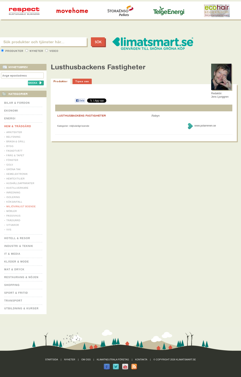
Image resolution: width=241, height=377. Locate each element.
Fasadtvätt (14, 150)
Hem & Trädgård (17, 126)
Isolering (13, 197)
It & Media (12, 253)
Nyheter (34, 51)
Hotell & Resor (17, 238)
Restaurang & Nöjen (21, 277)
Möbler (11, 211)
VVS (8, 229)
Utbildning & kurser (21, 308)
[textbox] (43, 41)
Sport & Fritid (16, 292)
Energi (9, 118)
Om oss (86, 359)
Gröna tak (13, 169)
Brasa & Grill (15, 141)
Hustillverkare (17, 188)
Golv (9, 164)
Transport (13, 300)
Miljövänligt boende (21, 206)
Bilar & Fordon (17, 102)
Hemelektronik (17, 174)
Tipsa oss (82, 81)
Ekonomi (11, 110)
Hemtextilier (15, 178)
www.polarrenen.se (205, 125)
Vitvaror (12, 225)
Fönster (12, 160)
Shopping (12, 285)
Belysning (13, 137)
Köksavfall (14, 202)
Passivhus (13, 215)
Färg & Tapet (15, 155)
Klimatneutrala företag (113, 359)
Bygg (10, 146)
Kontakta (141, 359)
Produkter (12, 51)
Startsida (51, 359)
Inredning (13, 192)
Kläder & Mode (16, 261)
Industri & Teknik (18, 246)
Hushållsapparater (20, 183)
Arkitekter (14, 132)
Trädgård (13, 220)
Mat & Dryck (14, 269)
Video (52, 51)
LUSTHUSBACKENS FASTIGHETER (81, 115)
